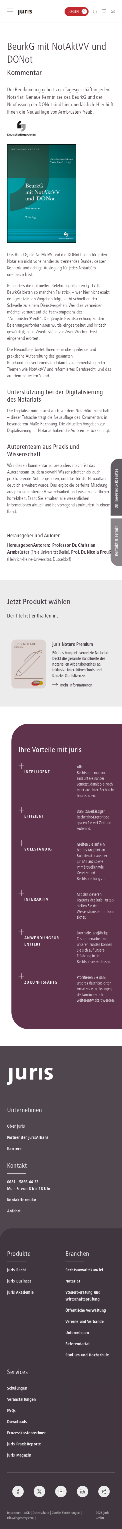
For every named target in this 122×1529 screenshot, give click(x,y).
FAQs (11, 1410)
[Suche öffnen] (96, 11)
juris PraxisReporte (24, 1444)
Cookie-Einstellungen (66, 1512)
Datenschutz (41, 1512)
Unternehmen (77, 1332)
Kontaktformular (22, 1199)
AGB (27, 1512)
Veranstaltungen (21, 1399)
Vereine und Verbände (84, 1321)
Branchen (77, 1254)
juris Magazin (19, 1455)
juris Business (19, 1281)
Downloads (17, 1421)
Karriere (14, 1148)
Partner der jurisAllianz (27, 1137)
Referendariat (77, 1343)
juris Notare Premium (72, 644)
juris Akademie (20, 1292)
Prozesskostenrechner (26, 1432)
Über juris (16, 1126)
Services (17, 1372)
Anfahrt (14, 1211)
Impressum (14, 1512)
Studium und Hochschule (87, 1355)
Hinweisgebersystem (20, 1518)
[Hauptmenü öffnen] (10, 11)
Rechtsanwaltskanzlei (84, 1269)
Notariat (72, 1281)
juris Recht (16, 1269)
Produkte (19, 1254)
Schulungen (17, 1388)
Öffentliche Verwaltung (85, 1310)
